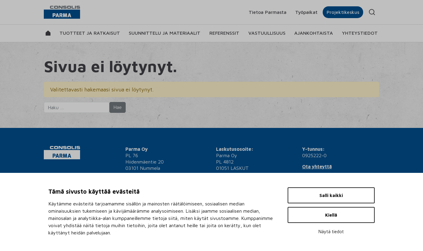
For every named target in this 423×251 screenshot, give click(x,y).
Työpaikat (306, 12)
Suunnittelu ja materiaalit (164, 33)
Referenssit (224, 33)
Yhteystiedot (360, 33)
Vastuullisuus (267, 33)
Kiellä (331, 215)
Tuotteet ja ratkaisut (90, 33)
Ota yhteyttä (317, 166)
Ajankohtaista (313, 33)
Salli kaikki (331, 195)
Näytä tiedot (331, 231)
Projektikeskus (343, 12)
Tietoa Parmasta (267, 12)
